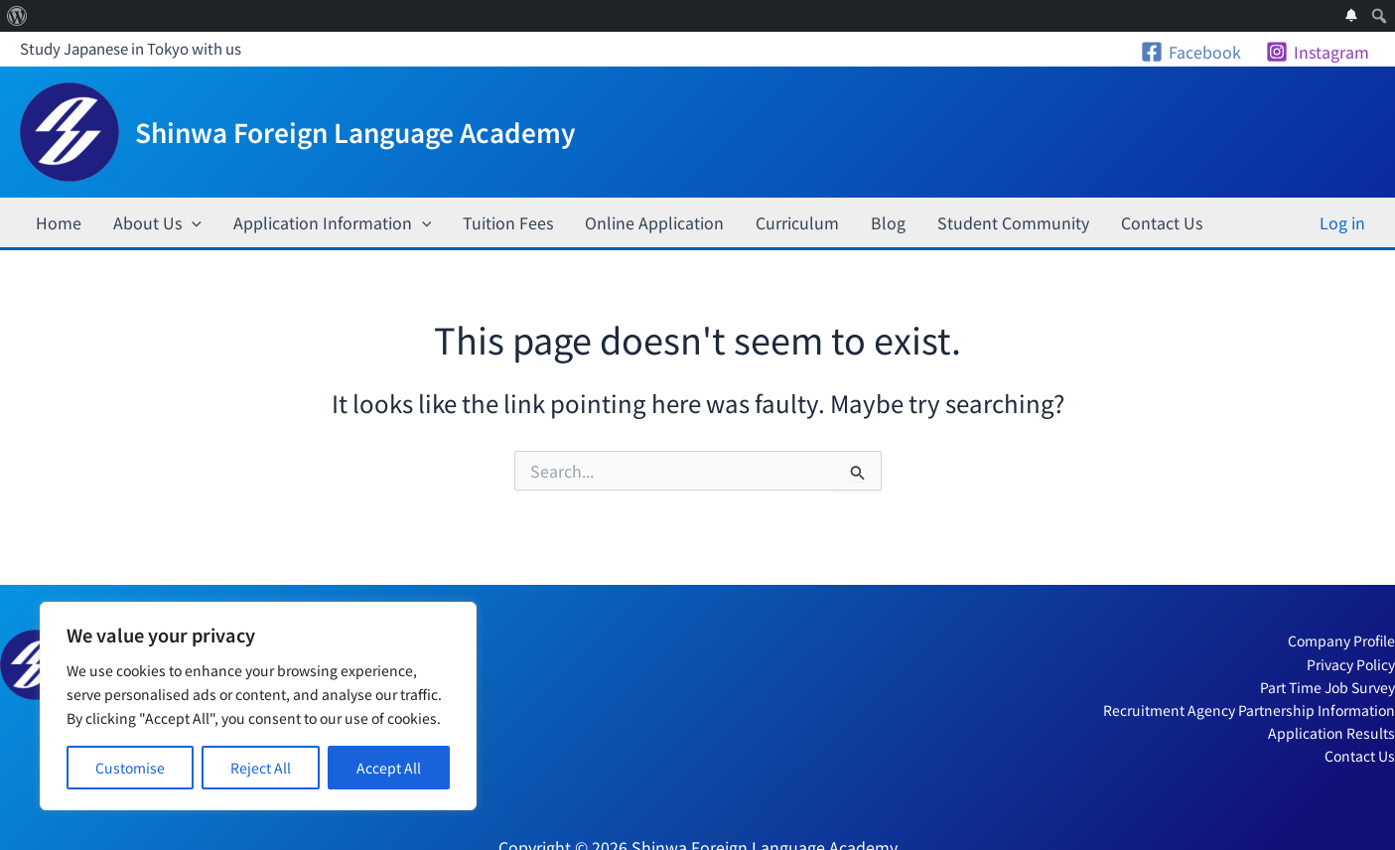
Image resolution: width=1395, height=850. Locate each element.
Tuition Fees (508, 222)
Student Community (1013, 222)
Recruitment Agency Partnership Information (1249, 710)
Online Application (654, 222)
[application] (192, 222)
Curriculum (797, 222)
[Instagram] (1317, 52)
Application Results (1331, 733)
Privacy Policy (1351, 664)
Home (58, 222)
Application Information (332, 222)
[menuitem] (17, 16)
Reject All (260, 768)
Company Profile (1341, 640)
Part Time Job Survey (1327, 687)
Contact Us (1161, 222)
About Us (157, 222)
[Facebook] (1190, 52)
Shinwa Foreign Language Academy (355, 131)
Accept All (388, 768)
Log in (1342, 222)
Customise (130, 768)
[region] (258, 706)
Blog (888, 222)
